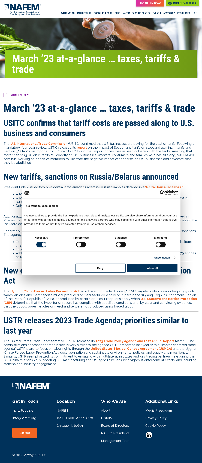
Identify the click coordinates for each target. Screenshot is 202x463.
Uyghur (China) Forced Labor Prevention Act (45, 291)
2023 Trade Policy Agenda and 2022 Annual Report (135, 341)
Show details (162, 257)
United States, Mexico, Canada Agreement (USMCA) (131, 348)
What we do (68, 13)
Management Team (115, 441)
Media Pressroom (158, 410)
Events (157, 13)
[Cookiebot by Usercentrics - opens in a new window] (162, 192)
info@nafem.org (24, 418)
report (82, 147)
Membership (84, 13)
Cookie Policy (155, 425)
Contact (24, 433)
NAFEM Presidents (115, 433)
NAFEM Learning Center (136, 13)
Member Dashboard (182, 3)
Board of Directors (115, 425)
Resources (183, 13)
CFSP (117, 13)
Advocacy (169, 13)
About (105, 410)
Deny (100, 268)
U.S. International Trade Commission (38, 143)
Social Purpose (103, 13)
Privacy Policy (156, 418)
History (106, 418)
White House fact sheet (164, 187)
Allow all (152, 268)
